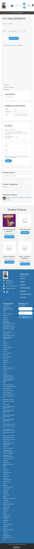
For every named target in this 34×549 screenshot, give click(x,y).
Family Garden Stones (7, 394)
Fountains (5, 370)
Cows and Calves (6, 347)
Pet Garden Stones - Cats (8, 430)
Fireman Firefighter (7, 368)
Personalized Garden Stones (9, 426)
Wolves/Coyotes (6, 537)
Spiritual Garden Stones (8, 435)
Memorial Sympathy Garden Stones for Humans (9, 407)
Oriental (4, 478)
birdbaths (20, 45)
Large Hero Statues (7, 451)
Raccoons (5, 505)
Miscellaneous (6, 472)
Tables (4, 528)
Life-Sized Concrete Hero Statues (8, 465)
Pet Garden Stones (7, 429)
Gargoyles (5, 441)
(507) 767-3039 (18, 5)
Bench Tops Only (6, 325)
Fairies (4, 366)
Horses (4, 460)
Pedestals (5, 489)
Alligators (5, 315)
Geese (4, 446)
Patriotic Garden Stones (8, 424)
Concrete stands (6, 392)
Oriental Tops (6, 481)
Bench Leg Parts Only (7, 323)
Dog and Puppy (6, 353)
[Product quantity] (5, 38)
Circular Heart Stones (7, 384)
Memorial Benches (7, 332)
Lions (4, 468)
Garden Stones (6, 375)
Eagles (4, 360)
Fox (4, 371)
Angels (4, 317)
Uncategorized (6, 535)
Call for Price (14, 38)
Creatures (5, 349)
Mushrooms (5, 476)
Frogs (4, 373)
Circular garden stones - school (8, 381)
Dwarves (5, 358)
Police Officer (6, 502)
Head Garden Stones (7, 399)
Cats (4, 343)
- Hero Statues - (6, 307)
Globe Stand (5, 444)
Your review (8, 138)
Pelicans (5, 490)
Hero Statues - (6, 455)
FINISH (4, 31)
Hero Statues (6, 450)
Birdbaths (8, 13)
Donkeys (5, 354)
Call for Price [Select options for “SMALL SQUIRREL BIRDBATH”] (25, 264)
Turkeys (4, 531)
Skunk (4, 522)
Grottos (4, 511)
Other (4, 512)
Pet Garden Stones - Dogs (8, 432)
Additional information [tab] (9, 87)
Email (6, 150)
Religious (5, 507)
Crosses (4, 509)
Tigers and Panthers (7, 529)
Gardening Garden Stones (8, 396)
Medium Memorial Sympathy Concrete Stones (9, 415)
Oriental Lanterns (6, 479)
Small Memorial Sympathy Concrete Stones (8, 420)
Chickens (5, 345)
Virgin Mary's (5, 516)
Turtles (4, 533)
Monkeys (5, 474)
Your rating (7, 136)
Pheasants (5, 494)
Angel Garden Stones (7, 377)
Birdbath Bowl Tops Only (8, 335)
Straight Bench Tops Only (8, 326)
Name (6, 145)
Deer (4, 351)
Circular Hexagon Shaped (8, 386)
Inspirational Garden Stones (9, 401)
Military (4, 470)
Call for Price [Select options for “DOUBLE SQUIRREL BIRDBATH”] (9, 237)
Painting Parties (25, 288)
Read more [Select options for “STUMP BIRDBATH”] (25, 232)
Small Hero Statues (7, 313)
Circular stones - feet (7, 390)
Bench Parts (5, 322)
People (4, 492)
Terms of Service (25, 294)
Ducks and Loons (6, 356)
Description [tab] (6, 85)
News (22, 284)
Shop (22, 281)
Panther (4, 485)
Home (3, 13)
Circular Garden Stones (8, 378)
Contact (23, 297)
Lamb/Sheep (5, 462)
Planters (4, 500)
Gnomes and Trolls (7, 448)
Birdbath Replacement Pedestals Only (7, 338)
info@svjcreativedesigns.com (12, 285)
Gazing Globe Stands (7, 443)
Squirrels (5, 526)
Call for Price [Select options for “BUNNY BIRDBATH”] (9, 262)
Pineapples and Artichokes (8, 498)
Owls (4, 483)
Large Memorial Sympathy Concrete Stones (8, 411)
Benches (5, 321)
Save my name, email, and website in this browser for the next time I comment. (17, 157)
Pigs (4, 496)
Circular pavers (6, 388)
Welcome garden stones (8, 439)
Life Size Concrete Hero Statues (8, 309)
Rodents (5, 518)
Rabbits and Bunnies (7, 504)
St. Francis (5, 514)
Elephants (5, 362)
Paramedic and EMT (7, 487)
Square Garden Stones (8, 437)
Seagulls (5, 520)
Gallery (23, 291)
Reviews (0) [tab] (6, 89)
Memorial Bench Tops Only (8, 328)
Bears (4, 319)
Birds (4, 341)
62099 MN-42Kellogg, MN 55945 (10, 281)
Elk (3, 364)
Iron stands (5, 404)
